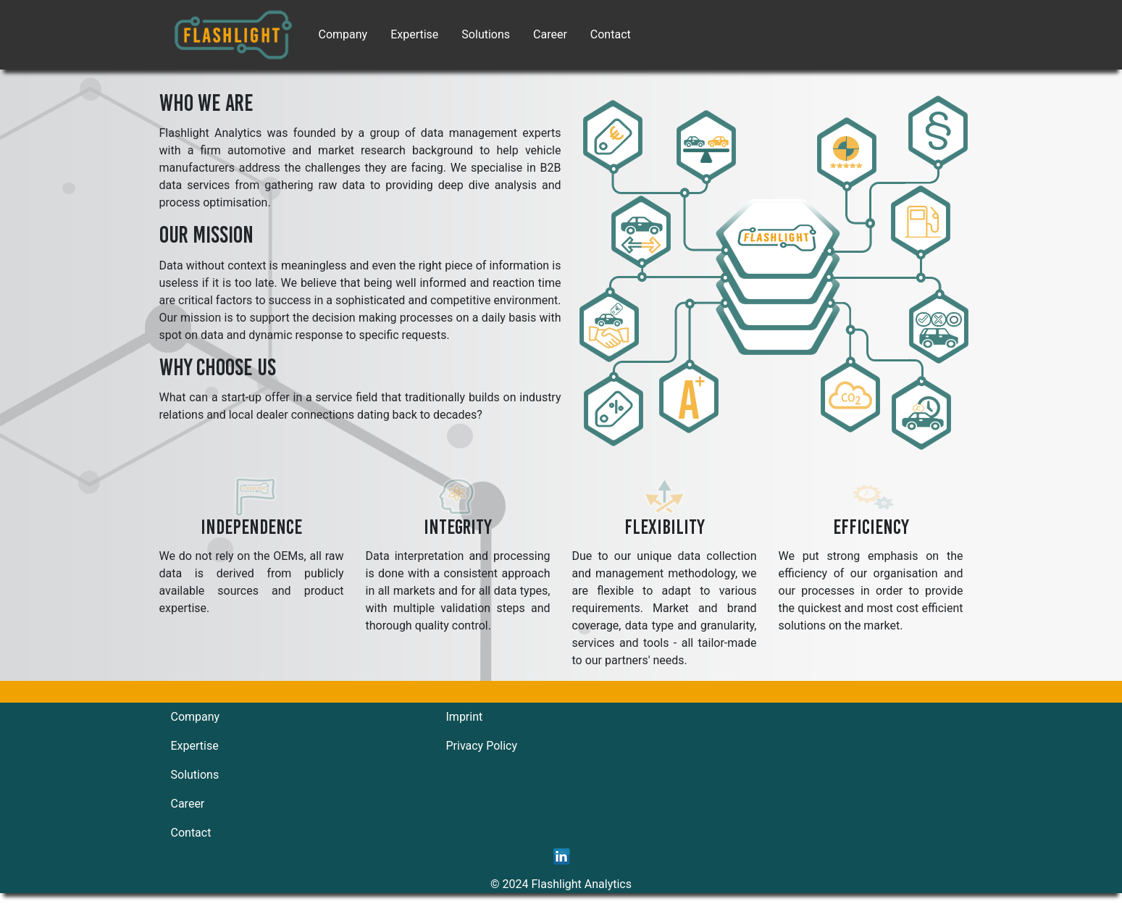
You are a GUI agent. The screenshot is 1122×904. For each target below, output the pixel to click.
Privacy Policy (482, 746)
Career (550, 34)
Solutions (485, 34)
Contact (610, 34)
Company (343, 34)
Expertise (414, 34)
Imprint (464, 717)
